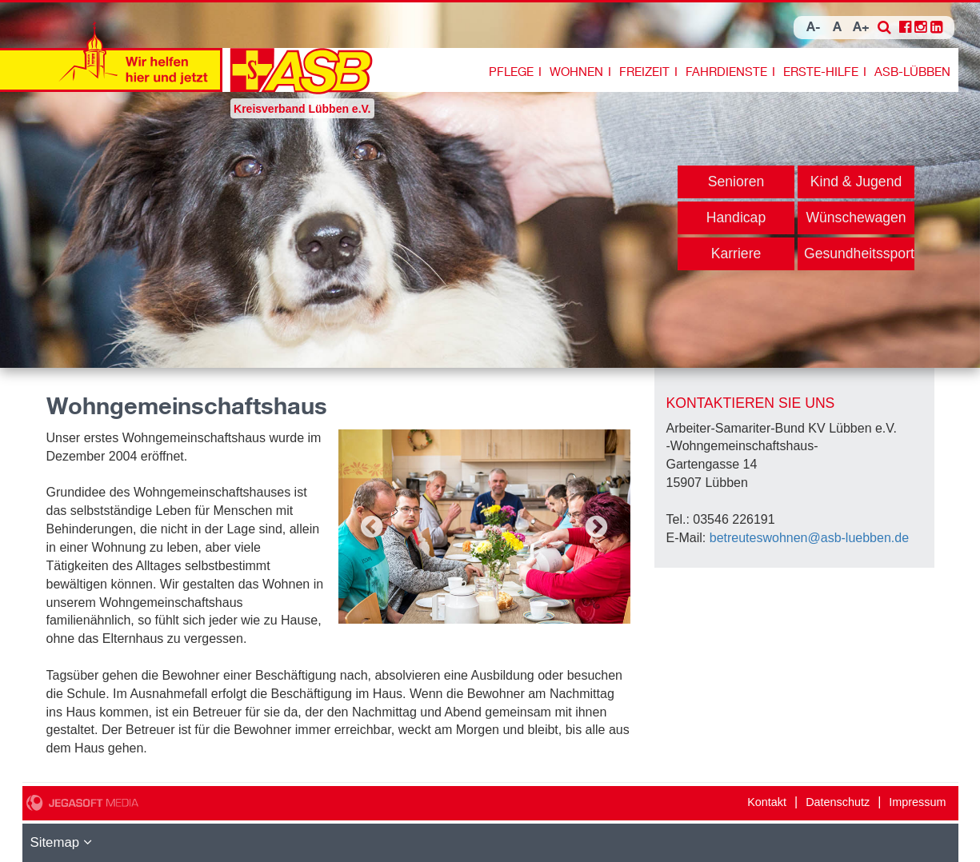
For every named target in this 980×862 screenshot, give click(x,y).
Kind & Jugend (856, 182)
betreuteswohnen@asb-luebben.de (809, 538)
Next (596, 527)
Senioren (736, 182)
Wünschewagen (856, 217)
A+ (861, 27)
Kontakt (766, 802)
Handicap (736, 217)
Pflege (511, 72)
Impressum (917, 802)
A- (813, 27)
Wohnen (576, 72)
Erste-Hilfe (820, 72)
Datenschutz (838, 802)
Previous (372, 527)
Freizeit (644, 72)
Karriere (736, 253)
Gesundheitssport (859, 253)
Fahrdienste (726, 72)
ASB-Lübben (912, 72)
